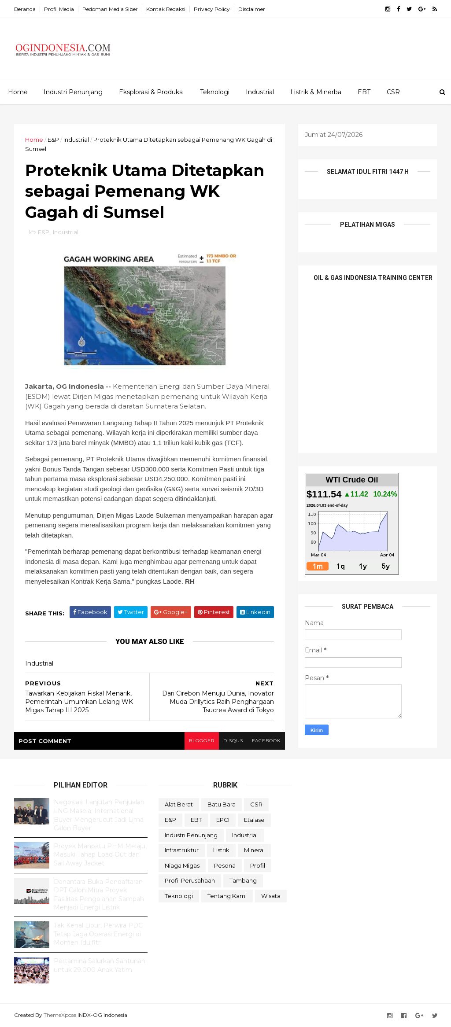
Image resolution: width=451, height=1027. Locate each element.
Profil (257, 865)
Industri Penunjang (73, 92)
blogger (201, 741)
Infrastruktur (182, 850)
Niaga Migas (182, 865)
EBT (364, 92)
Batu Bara (221, 804)
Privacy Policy (212, 9)
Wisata (271, 895)
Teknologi (214, 92)
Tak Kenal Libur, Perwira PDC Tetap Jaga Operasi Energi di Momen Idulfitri (98, 933)
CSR (393, 92)
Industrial (260, 92)
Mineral (254, 850)
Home (18, 92)
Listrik (221, 850)
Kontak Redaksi (165, 9)
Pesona (225, 865)
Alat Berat (179, 804)
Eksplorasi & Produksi (151, 92)
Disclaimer (251, 9)
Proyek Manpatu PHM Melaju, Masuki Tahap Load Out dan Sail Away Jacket (100, 854)
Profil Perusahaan (190, 880)
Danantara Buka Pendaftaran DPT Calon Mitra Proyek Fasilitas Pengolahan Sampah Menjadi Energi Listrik (99, 895)
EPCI (222, 819)
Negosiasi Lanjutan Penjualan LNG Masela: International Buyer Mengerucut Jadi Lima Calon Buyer (99, 815)
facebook (266, 741)
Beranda (25, 9)
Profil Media (59, 9)
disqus (233, 741)
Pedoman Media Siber (110, 9)
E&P (53, 139)
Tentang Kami (227, 895)
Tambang (243, 880)
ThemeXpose (60, 1015)
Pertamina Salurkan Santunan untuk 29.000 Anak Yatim (99, 965)
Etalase (254, 819)
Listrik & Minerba (315, 92)
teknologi (179, 895)
